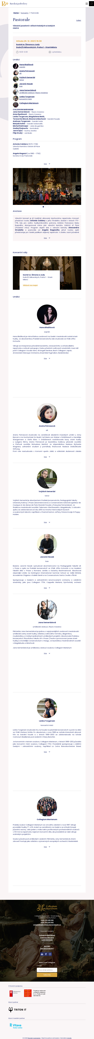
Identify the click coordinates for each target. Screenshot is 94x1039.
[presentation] (15, 188)
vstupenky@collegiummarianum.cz (47, 925)
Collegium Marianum (47, 935)
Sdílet (78, 20)
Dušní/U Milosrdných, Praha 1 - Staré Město (36, 47)
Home (16, 13)
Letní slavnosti (47, 940)
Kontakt (47, 946)
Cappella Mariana (47, 938)
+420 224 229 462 (47, 922)
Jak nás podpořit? (47, 949)
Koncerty (24, 13)
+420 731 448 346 (47, 920)
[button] (43, 206)
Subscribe (47, 975)
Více (45, 164)
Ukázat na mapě (30, 285)
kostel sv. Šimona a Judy (28, 44)
